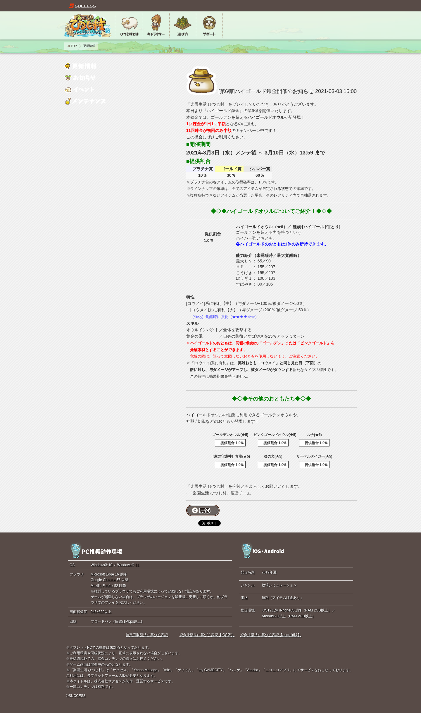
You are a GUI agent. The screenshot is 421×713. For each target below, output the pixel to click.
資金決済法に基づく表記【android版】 (270, 635)
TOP (72, 46)
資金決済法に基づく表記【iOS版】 (207, 635)
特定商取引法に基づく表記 (147, 635)
